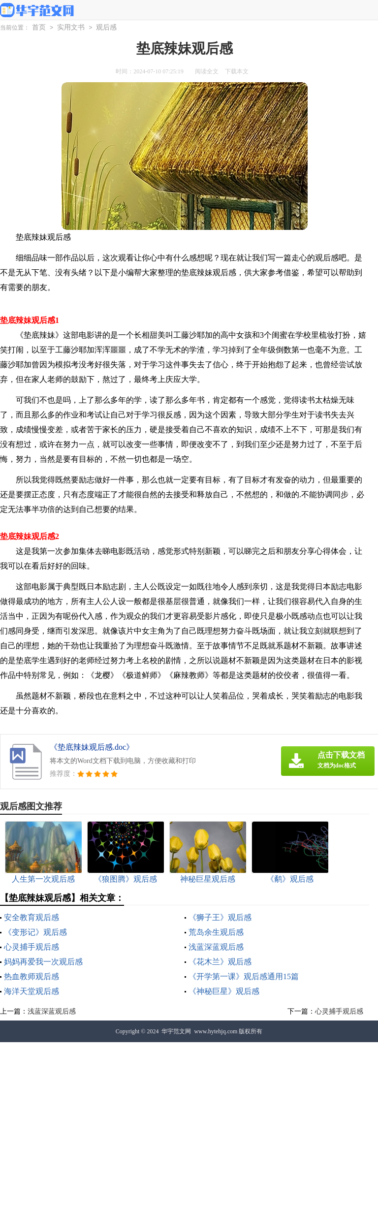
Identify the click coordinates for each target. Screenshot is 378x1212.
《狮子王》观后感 (220, 917)
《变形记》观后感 (35, 932)
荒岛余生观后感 (216, 932)
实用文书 (71, 27)
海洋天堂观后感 (31, 991)
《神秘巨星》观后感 (224, 991)
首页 (39, 27)
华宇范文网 (176, 1031)
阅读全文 (207, 71)
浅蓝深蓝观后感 (216, 947)
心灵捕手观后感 (31, 947)
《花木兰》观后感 (220, 961)
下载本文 (237, 71)
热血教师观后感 (31, 976)
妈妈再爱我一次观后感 (43, 961)
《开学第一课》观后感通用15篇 (244, 976)
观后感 (106, 27)
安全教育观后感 (31, 917)
